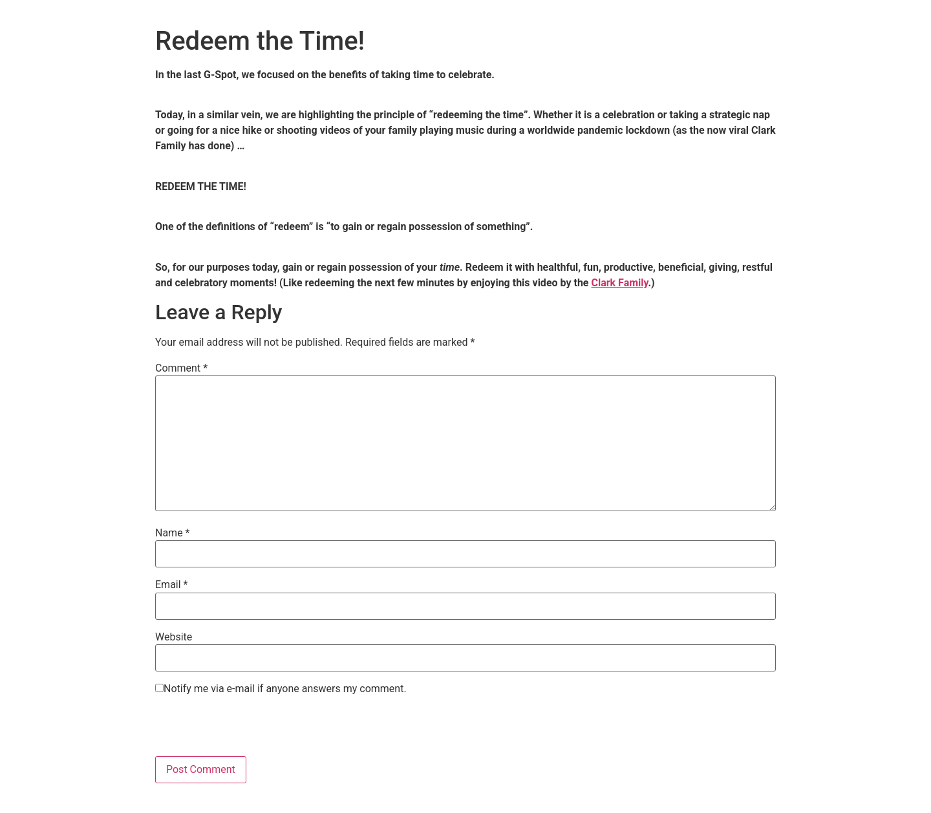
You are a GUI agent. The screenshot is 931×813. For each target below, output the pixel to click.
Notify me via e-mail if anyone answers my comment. (281, 689)
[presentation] (253, 731)
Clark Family (619, 283)
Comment (181, 368)
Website (173, 637)
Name (172, 533)
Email (171, 585)
